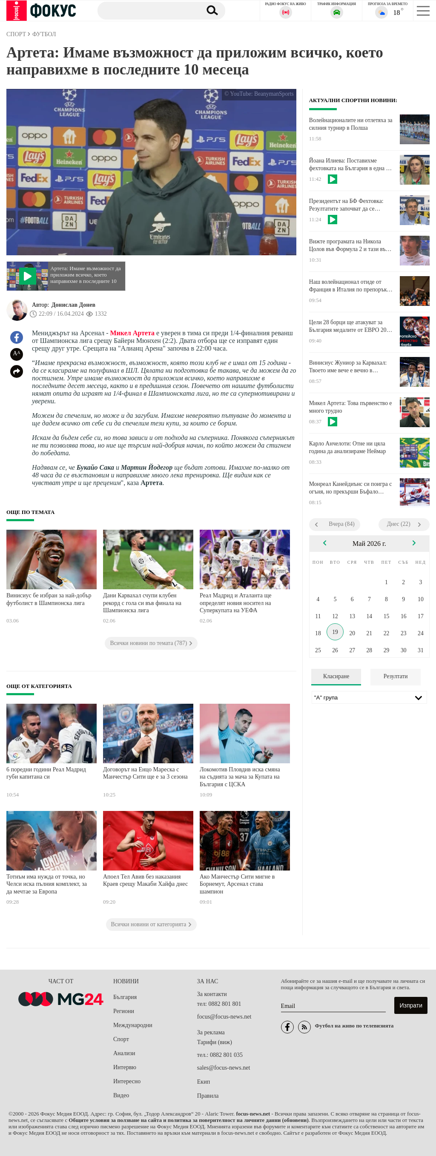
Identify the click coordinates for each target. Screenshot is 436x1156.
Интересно (127, 1081)
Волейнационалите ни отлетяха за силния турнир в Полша (351, 124)
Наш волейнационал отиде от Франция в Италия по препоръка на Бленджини (349, 286)
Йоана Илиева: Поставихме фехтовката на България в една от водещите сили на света (350, 164)
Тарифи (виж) (214, 1042)
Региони (123, 1011)
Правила (208, 1096)
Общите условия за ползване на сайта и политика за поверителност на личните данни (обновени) (188, 1120)
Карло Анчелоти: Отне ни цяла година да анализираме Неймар (347, 447)
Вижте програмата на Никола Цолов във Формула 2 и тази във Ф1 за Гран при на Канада (348, 245)
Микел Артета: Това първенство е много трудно (350, 407)
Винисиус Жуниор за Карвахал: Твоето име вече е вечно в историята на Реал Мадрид (348, 367)
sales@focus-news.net (223, 1068)
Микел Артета (132, 333)
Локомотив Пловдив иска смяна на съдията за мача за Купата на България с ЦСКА (240, 777)
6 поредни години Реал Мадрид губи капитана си (46, 773)
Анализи (124, 1053)
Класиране (336, 676)
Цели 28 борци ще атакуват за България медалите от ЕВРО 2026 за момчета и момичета (350, 326)
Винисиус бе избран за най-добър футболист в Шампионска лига (48, 599)
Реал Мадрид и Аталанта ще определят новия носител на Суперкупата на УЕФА (235, 603)
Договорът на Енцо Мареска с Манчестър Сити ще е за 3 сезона (145, 773)
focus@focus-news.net (224, 1016)
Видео (121, 1095)
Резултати (396, 676)
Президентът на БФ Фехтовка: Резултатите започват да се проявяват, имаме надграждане (346, 205)
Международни (132, 1025)
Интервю (124, 1067)
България (125, 997)
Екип (203, 1082)
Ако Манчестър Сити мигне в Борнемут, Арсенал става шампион (237, 884)
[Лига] (369, 697)
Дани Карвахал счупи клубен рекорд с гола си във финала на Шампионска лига (142, 603)
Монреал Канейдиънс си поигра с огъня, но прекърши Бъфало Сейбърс (350, 488)
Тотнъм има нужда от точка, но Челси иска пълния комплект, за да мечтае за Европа (46, 884)
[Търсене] (146, 10)
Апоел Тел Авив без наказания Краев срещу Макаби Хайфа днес (145, 880)
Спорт (121, 1039)
